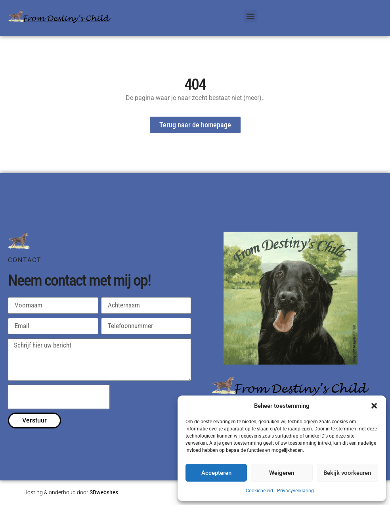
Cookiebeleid (259, 490)
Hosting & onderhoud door (70, 492)
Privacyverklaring (295, 490)
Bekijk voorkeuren (347, 472)
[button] (374, 406)
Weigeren (281, 472)
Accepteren (216, 472)
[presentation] (58, 397)
